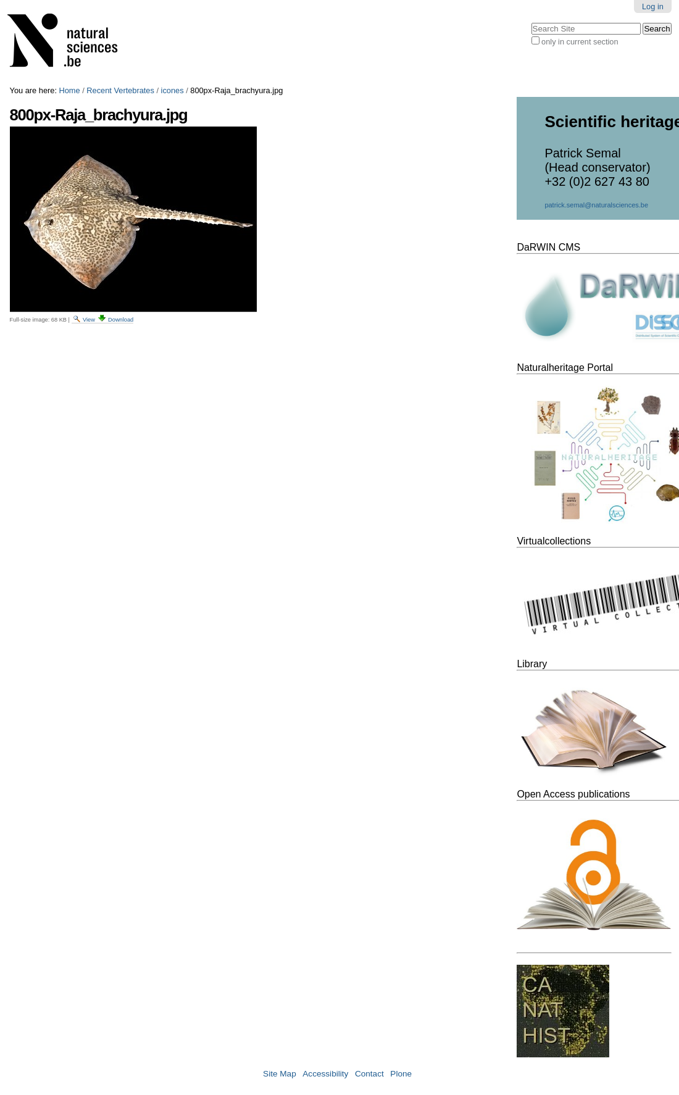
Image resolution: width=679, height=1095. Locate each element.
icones (172, 90)
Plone (401, 1073)
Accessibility (325, 1073)
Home (69, 90)
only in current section (579, 41)
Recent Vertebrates (120, 90)
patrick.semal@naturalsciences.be (596, 205)
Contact (369, 1073)
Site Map (279, 1073)
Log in (653, 6)
